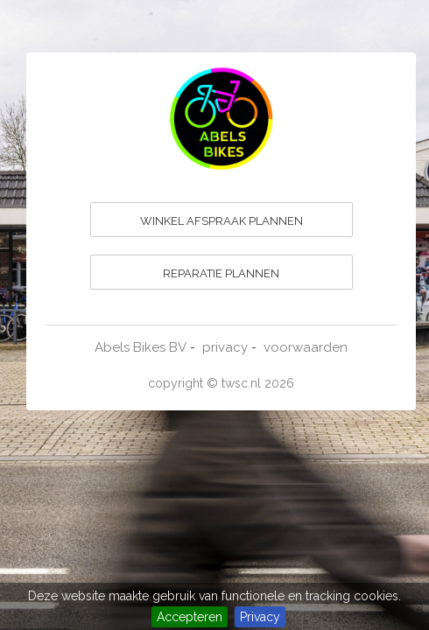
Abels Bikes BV (140, 347)
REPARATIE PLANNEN (221, 273)
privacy (225, 347)
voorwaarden (306, 347)
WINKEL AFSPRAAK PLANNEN (221, 221)
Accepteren (189, 617)
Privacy (260, 617)
